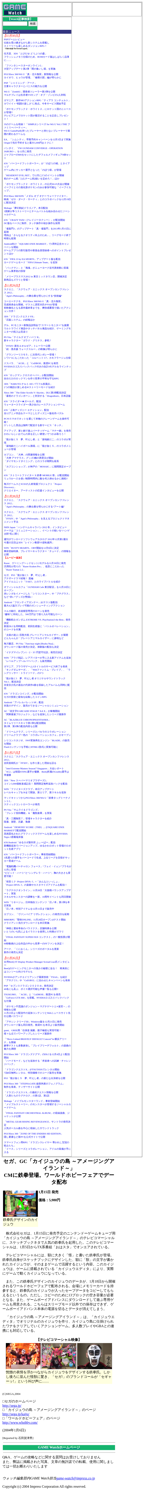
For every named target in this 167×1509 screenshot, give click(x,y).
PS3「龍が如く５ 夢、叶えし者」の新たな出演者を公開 (34, 1078)
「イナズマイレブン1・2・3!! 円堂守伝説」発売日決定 (33, 652)
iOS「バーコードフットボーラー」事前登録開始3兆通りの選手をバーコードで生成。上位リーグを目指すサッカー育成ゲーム (37, 857)
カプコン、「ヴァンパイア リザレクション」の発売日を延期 (36, 914)
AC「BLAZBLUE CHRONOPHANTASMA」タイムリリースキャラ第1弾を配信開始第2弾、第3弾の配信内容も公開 (27, 723)
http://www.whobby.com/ (20, 1422)
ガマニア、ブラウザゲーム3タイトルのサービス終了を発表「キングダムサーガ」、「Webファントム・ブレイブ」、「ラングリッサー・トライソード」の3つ (37, 669)
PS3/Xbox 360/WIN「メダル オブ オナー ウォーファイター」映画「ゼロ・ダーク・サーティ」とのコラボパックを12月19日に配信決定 (37, 199)
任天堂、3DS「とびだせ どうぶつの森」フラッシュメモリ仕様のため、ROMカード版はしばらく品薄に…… (36, 56)
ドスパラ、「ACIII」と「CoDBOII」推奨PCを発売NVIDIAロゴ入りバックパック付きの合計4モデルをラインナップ (37, 366)
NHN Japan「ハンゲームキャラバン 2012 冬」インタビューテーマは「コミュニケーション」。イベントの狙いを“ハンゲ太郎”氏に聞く (37, 530)
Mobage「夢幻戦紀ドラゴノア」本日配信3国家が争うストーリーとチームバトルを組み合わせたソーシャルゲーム (37, 211)
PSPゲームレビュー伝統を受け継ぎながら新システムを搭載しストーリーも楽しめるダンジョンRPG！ (26, 42)
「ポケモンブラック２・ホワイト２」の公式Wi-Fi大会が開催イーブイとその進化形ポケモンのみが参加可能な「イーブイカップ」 (37, 187)
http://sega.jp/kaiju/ (15, 1414)
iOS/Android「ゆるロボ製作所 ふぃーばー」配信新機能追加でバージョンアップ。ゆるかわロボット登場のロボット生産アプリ (37, 845)
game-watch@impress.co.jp (75, 1478)
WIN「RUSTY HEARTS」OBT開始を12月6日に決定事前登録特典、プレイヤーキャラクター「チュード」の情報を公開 (37, 551)
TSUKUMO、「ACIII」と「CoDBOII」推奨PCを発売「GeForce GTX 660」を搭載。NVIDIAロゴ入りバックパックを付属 (36, 997)
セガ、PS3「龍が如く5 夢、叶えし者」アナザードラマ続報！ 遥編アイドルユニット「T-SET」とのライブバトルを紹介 (32, 578)
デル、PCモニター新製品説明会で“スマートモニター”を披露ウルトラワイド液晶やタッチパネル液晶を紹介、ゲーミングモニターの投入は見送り (37, 328)
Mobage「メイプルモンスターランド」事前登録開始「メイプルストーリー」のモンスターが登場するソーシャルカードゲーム (37, 1104)
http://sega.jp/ (12, 1405)
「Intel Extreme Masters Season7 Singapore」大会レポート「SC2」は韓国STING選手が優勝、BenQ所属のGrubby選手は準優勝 (36, 771)
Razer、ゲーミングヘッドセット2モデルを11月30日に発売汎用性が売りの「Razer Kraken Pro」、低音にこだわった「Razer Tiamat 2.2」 (35, 566)
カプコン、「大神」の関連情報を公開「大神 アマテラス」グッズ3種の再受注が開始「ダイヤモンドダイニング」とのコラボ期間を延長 (31, 457)
